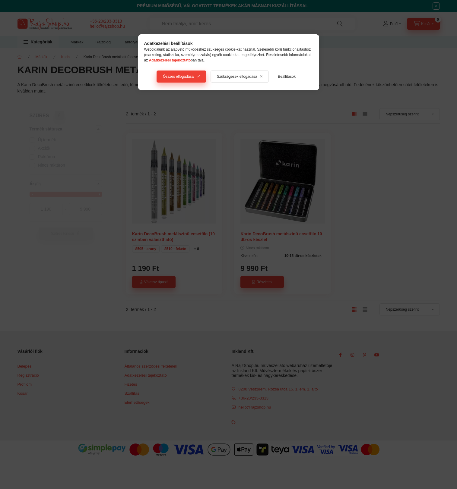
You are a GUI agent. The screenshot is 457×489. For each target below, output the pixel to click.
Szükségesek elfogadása (237, 76)
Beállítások (287, 76)
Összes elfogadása (178, 76)
